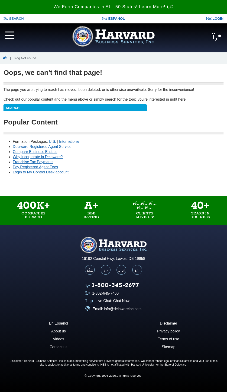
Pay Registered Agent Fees (35, 167)
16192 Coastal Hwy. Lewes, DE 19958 (113, 259)
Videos (58, 339)
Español (113, 18)
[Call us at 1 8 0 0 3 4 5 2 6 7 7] (112, 286)
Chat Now (121, 301)
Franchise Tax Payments (33, 162)
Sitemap (168, 347)
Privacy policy (168, 331)
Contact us (58, 347)
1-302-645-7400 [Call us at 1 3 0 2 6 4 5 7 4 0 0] (102, 293)
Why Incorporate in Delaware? (38, 157)
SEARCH (13, 18)
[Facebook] (90, 270)
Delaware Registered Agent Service (42, 147)
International (69, 141)
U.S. (52, 141)
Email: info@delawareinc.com (113, 309)
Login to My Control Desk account (40, 172)
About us (58, 331)
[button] (5, 58)
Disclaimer (168, 323)
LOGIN (215, 18)
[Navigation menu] (18, 35)
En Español (58, 323)
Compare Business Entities (35, 152)
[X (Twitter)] (105, 270)
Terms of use (168, 339)
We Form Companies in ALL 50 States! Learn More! (113, 6)
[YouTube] (121, 270)
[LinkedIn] (137, 270)
